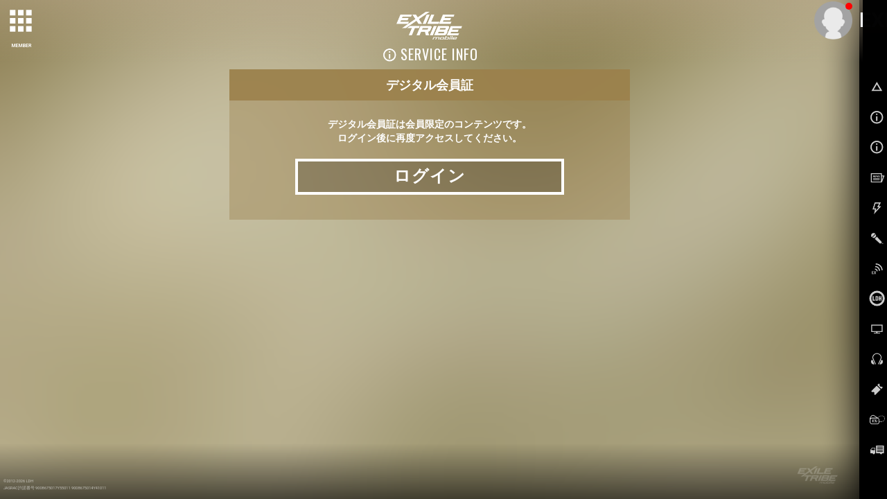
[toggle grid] (21, 21)
